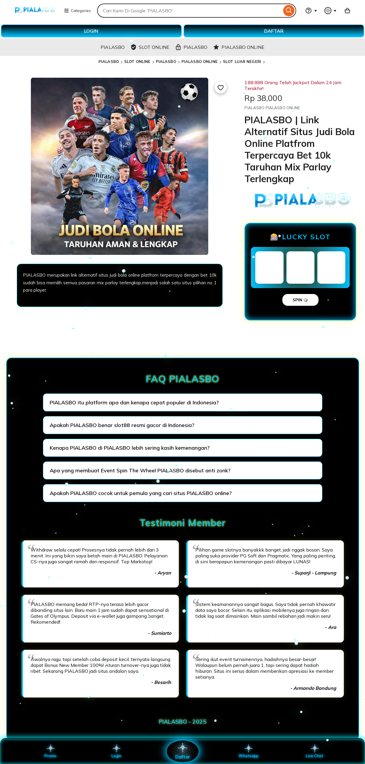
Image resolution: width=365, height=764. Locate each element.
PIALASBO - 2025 (182, 721)
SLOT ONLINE (137, 61)
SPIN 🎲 (300, 300)
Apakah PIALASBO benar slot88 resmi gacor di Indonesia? (122, 425)
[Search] (289, 11)
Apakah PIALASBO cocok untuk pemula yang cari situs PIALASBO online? (141, 493)
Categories (77, 10)
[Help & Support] (311, 11)
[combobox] (189, 11)
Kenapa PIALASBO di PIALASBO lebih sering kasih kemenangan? (130, 447)
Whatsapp (249, 751)
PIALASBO (109, 61)
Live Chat (314, 751)
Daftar (182, 751)
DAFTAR (274, 31)
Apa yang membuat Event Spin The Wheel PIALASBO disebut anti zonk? (140, 470)
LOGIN (91, 31)
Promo (50, 751)
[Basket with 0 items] (347, 11)
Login (116, 751)
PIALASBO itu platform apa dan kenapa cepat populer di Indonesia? (134, 402)
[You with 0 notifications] (330, 11)
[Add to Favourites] (220, 87)
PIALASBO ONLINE (199, 61)
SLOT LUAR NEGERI (242, 61)
